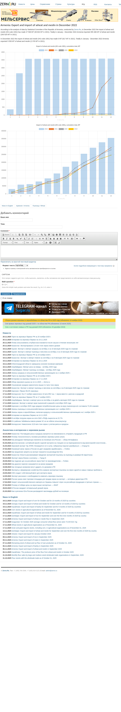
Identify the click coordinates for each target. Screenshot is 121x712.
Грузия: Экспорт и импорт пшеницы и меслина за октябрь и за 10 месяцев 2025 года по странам (49, 352)
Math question (8, 282)
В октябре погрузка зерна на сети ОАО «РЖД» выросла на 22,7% (37, 418)
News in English (7, 206)
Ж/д (83, 4)
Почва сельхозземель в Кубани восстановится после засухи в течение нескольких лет (45, 343)
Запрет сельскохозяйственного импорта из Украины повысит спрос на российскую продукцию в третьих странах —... (57, 482)
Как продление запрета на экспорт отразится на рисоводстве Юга (37, 452)
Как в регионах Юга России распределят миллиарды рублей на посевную (40, 491)
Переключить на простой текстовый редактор (18, 262)
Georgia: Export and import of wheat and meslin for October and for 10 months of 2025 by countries (48, 504)
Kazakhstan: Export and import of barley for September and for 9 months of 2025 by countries (46, 507)
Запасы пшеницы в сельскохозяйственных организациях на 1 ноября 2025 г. (41, 409)
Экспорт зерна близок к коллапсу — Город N (29, 458)
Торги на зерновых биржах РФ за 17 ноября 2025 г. (31, 397)
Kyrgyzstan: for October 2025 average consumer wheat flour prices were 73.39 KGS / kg (44, 522)
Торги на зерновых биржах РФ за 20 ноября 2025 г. (31, 337)
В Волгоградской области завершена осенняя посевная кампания (37, 364)
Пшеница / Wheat (39, 206)
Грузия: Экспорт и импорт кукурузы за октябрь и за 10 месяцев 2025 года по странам (45, 349)
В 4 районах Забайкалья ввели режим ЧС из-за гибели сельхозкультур (39, 421)
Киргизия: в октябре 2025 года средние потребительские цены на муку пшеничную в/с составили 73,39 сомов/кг (55, 406)
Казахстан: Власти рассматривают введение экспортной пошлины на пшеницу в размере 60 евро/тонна (52, 455)
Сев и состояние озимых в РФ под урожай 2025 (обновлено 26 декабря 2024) (34, 327)
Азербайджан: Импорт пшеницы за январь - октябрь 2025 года (36, 370)
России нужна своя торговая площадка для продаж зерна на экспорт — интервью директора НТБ (49, 479)
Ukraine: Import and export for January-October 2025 (31, 534)
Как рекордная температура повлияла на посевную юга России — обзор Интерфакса (45, 440)
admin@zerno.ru (51, 571)
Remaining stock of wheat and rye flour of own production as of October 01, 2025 (42, 543)
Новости (23, 4)
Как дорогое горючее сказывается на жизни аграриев (32, 464)
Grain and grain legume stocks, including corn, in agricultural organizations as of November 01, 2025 (49, 528)
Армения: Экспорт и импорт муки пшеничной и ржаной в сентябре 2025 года (41, 403)
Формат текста (9, 265)
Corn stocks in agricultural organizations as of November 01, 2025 (36, 510)
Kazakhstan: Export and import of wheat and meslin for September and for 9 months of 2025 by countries (50, 513)
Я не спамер (7, 298)
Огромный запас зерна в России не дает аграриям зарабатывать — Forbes (41, 449)
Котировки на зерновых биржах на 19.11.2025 (29, 340)
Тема (3, 224)
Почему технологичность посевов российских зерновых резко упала (38, 437)
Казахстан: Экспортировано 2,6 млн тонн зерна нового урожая (36, 346)
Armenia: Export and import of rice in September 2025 (31, 537)
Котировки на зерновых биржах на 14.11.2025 (29, 415)
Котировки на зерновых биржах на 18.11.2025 (29, 361)
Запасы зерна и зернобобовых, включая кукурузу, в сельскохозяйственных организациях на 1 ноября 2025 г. (54, 412)
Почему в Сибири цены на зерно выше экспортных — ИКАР (35, 485)
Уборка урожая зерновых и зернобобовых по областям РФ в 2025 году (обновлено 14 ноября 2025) (42, 320)
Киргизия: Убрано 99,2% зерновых (25, 391)
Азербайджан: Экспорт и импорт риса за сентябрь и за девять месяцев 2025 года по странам (48, 400)
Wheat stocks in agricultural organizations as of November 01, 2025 (37, 525)
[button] (6, 234)
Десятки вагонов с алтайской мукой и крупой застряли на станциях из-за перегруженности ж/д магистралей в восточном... (59, 443)
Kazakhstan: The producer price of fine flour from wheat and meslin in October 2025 (43, 552)
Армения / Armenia (23, 206)
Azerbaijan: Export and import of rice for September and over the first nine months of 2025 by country (48, 516)
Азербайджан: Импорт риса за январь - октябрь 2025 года (34, 367)
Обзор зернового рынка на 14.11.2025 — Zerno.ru (31, 382)
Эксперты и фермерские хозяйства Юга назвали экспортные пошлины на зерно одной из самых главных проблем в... (57, 470)
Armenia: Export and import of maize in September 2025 (32, 540)
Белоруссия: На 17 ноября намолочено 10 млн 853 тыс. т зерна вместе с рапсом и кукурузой (48, 394)
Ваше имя (5, 217)
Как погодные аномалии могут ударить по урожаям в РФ (33, 467)
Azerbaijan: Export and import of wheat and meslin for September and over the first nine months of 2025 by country (54, 531)
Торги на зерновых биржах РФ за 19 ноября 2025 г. (31, 355)
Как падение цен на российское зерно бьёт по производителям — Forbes (40, 461)
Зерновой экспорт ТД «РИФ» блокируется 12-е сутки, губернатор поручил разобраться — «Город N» (51, 446)
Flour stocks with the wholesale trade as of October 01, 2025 (34, 558)
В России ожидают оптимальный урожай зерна (30, 488)
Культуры (74, 4)
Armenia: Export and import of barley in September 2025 (32, 546)
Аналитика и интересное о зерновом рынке (24, 430)
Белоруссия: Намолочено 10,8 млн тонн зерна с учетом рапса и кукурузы (40, 424)
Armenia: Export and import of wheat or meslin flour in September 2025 (37, 519)
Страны (60, 4)
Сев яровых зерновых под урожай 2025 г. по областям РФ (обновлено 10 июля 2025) (37, 324)
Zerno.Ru (77, 29)
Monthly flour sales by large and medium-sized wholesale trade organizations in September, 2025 (48, 555)
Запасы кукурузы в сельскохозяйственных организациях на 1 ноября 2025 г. (41, 373)
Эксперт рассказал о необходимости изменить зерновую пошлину (37, 476)
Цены (34, 4)
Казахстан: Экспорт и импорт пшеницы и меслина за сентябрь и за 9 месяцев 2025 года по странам (50, 388)
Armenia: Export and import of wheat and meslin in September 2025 (36, 549)
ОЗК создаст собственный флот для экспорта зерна (32, 473)
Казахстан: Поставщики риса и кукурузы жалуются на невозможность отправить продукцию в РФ (49, 434)
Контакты (108, 4)
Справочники (47, 4)
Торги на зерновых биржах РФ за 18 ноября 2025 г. (31, 376)
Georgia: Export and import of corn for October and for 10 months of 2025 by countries (43, 501)
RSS (95, 4)
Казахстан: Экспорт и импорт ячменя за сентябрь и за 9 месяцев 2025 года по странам (45, 358)
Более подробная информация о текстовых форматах (93, 266)
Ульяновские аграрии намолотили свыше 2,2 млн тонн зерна (35, 385)
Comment (5, 231)
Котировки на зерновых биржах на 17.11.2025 (29, 379)
